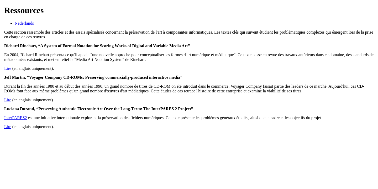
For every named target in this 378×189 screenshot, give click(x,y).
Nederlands (24, 23)
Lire (7, 68)
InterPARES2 (15, 118)
